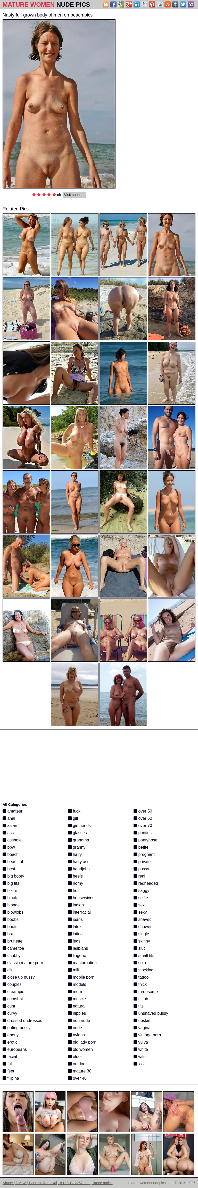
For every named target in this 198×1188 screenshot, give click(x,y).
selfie (141, 898)
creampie (13, 991)
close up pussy (19, 977)
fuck (74, 811)
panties (143, 833)
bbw (9, 847)
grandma (78, 840)
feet (8, 1071)
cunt (9, 1006)
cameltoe (13, 948)
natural (76, 1006)
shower (143, 926)
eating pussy (16, 1028)
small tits (144, 955)
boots (10, 926)
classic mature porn (23, 963)
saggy (141, 890)
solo (140, 963)
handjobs (78, 869)
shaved (143, 919)
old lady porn (82, 1042)
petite (141, 847)
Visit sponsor (74, 195)
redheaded (146, 883)
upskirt (142, 1020)
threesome (146, 991)
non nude (79, 1020)
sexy (140, 912)
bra (8, 934)
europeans (15, 1049)
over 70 (143, 825)
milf (73, 970)
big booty (13, 876)
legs (74, 941)
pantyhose (145, 840)
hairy (75, 854)
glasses (77, 833)
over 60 (143, 818)
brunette (12, 941)
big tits (11, 883)
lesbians (78, 948)
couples (12, 984)
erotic (10, 1042)
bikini (10, 890)
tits (139, 1006)
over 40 (77, 1078)
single (141, 934)
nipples (77, 1013)
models (77, 984)
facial (10, 1056)
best (9, 869)
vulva (141, 1042)
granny (76, 847)
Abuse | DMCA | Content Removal (30, 1183)
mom (75, 991)
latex (74, 926)
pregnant (144, 854)
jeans (75, 919)
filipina (11, 1078)
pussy (141, 869)
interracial (79, 912)
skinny (142, 941)
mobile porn (81, 977)
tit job (141, 999)
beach (11, 854)
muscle (77, 999)
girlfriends (79, 825)
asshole (12, 840)
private (142, 861)
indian (76, 905)
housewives (81, 898)
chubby (12, 955)
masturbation (82, 963)
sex (139, 905)
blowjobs (13, 912)
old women (80, 1049)
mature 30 (79, 1071)
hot (73, 890)
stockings (144, 970)
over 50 (143, 811)
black (10, 898)
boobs (11, 919)
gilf (73, 818)
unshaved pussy (151, 1013)
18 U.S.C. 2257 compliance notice (85, 1183)
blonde (11, 905)
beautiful (13, 861)
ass (8, 833)
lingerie (77, 955)
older (75, 1056)
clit (7, 970)
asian (10, 825)
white (141, 1049)
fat (7, 1064)
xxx (139, 1064)
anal (9, 818)
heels (75, 876)
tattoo (141, 977)
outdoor (77, 1064)
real (139, 876)
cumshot (13, 999)
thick (140, 984)
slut (139, 948)
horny (75, 883)
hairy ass (78, 861)
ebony (11, 1035)
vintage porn (147, 1035)
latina (75, 934)
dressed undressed (23, 1020)
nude (75, 1028)
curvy (10, 1013)
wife (140, 1056)
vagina (142, 1028)
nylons (76, 1035)
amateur (12, 811)
